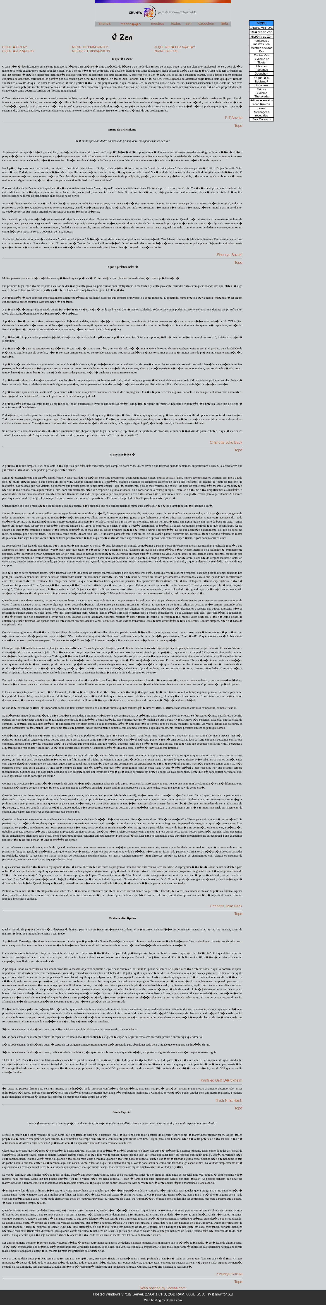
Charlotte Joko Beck (226, 442)
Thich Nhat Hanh (228, 1100)
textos (176, 23)
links (225, 23)
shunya (104, 23)
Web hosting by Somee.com (163, 1288)
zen (189, 23)
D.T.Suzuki (233, 118)
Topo (238, 126)
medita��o (130, 24)
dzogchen (206, 23)
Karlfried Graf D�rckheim (221, 1080)
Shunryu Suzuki (229, 255)
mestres (157, 23)
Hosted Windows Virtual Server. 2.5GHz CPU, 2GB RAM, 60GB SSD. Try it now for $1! (163, 1294)
